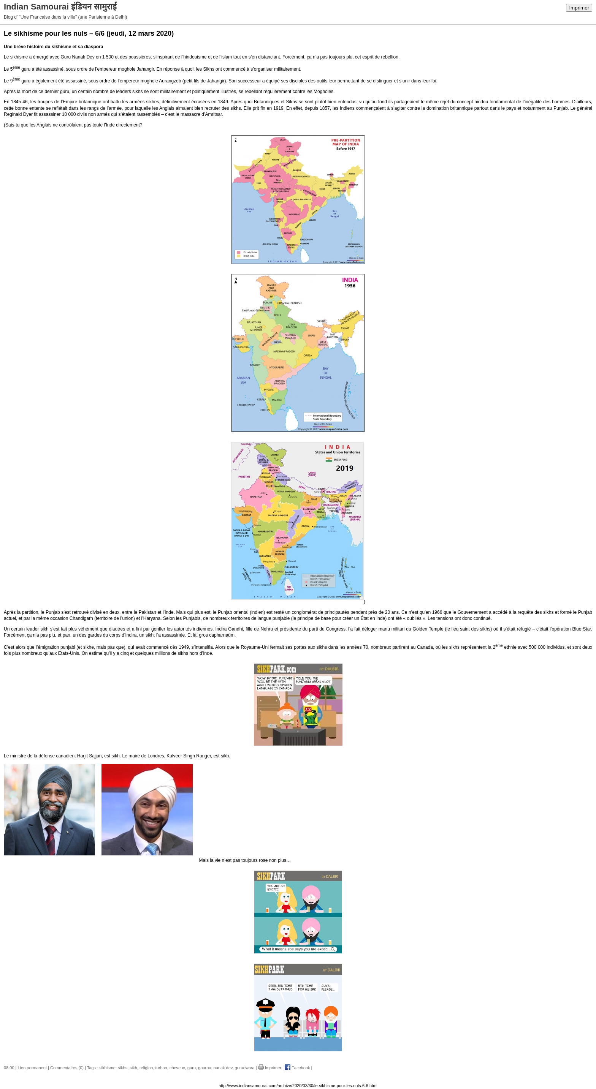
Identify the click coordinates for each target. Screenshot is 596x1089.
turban (161, 1067)
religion (146, 1067)
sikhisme (107, 1067)
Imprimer (579, 8)
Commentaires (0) (67, 1067)
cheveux (177, 1067)
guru (191, 1067)
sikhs (122, 1067)
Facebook (297, 1067)
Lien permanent (32, 1067)
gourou (204, 1067)
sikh (133, 1067)
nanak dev (223, 1067)
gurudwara (245, 1067)
